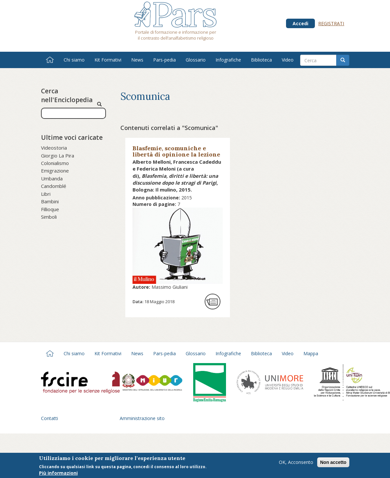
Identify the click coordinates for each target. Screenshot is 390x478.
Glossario (196, 60)
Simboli (49, 216)
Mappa (310, 353)
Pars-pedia (164, 60)
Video (288, 60)
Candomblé (53, 186)
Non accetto (333, 463)
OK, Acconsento (296, 463)
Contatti (49, 418)
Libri (46, 194)
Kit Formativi (107, 60)
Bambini (50, 201)
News (137, 60)
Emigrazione (55, 170)
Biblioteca (261, 60)
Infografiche (228, 60)
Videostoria (54, 147)
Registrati (331, 23)
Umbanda (52, 178)
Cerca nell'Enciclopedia (66, 95)
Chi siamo (74, 60)
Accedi (300, 23)
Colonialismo (55, 163)
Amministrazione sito (142, 418)
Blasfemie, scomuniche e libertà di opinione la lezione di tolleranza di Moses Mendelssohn (176, 157)
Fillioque (50, 209)
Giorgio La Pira (57, 155)
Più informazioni (58, 474)
